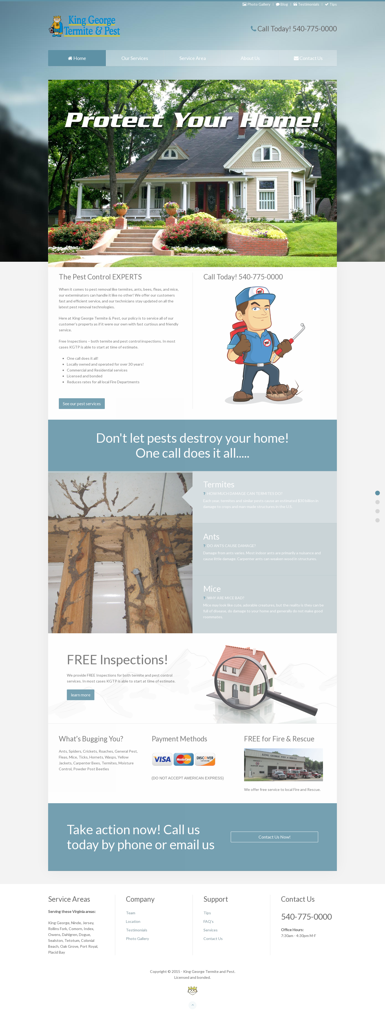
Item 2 (377, 502)
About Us (250, 58)
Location (133, 921)
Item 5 (377, 520)
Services (210, 930)
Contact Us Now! (275, 836)
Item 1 (377, 493)
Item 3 (377, 511)
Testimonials (306, 4)
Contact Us (308, 58)
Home (77, 58)
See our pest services (82, 403)
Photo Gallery (256, 4)
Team (130, 913)
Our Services (134, 58)
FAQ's (208, 921)
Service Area (192, 58)
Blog (282, 4)
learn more (80, 694)
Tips (331, 4)
